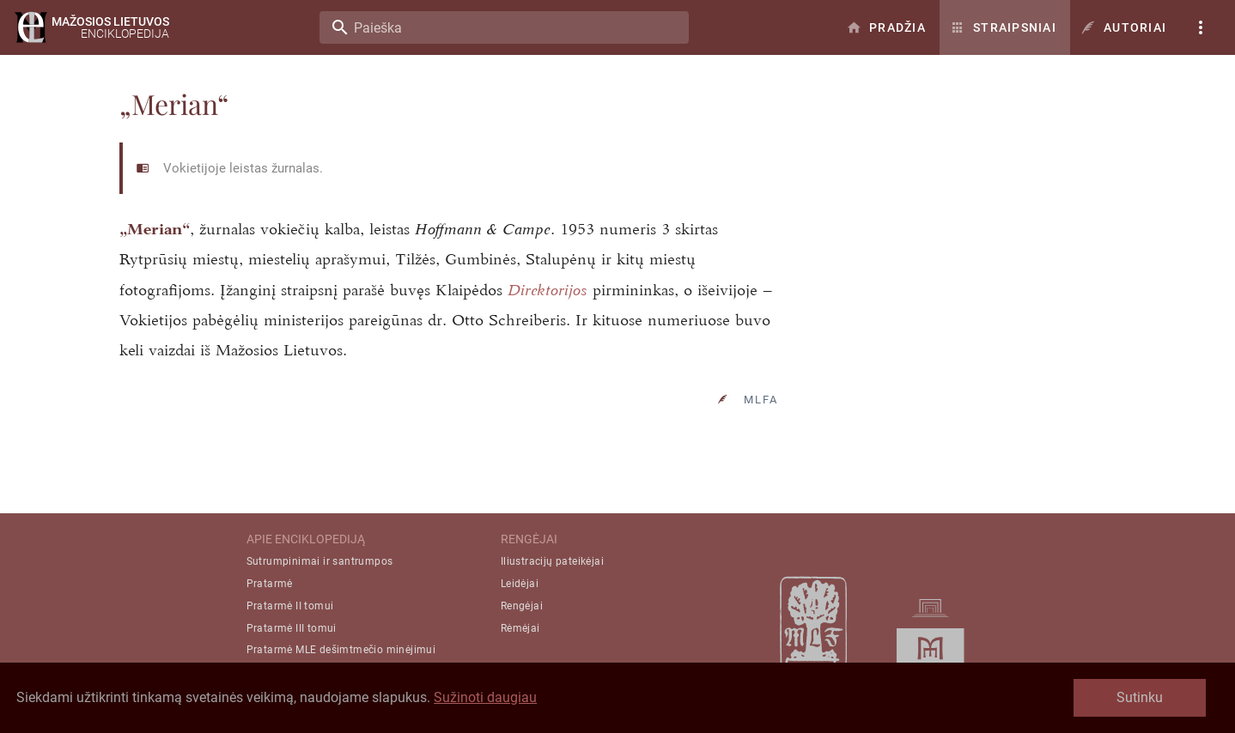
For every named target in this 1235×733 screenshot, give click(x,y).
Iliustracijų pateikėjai (552, 561)
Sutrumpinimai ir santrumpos (319, 561)
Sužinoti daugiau (485, 697)
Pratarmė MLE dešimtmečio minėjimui (341, 650)
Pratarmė (269, 584)
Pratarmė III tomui (291, 628)
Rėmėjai (520, 628)
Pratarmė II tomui (290, 606)
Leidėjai (519, 584)
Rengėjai (522, 606)
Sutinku (1139, 697)
